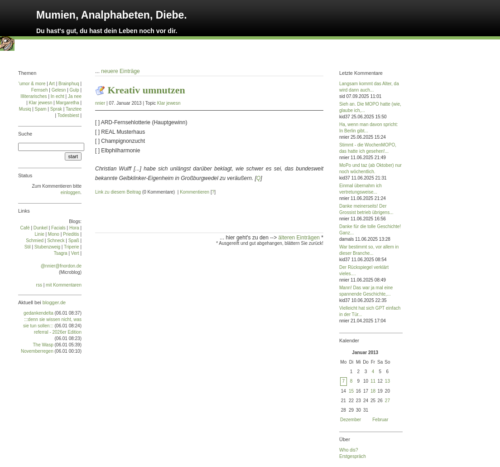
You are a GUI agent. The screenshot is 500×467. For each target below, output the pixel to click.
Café (25, 227)
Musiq (25, 109)
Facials (58, 227)
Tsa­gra (60, 253)
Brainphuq (68, 83)
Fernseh (39, 90)
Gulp (74, 90)
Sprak (56, 109)
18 (372, 391)
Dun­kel (41, 227)
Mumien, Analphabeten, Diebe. (111, 15)
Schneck (55, 240)
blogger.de (54, 302)
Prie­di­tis (71, 234)
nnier (100, 103)
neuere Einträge (120, 71)
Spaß (73, 240)
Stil (27, 246)
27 (387, 400)
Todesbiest (68, 115)
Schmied (34, 240)
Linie (39, 234)
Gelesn (59, 90)
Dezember (350, 419)
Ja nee (75, 96)
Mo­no (53, 234)
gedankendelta (38, 313)
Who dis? (348, 450)
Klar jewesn (169, 103)
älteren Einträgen (300, 237)
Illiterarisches (33, 96)
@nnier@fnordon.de (61, 265)
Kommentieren (194, 192)
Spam (41, 109)
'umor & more (32, 83)
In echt (57, 96)
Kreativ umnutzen (146, 90)
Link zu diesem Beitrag (118, 192)
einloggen (70, 192)
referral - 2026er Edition (58, 332)
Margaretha (67, 102)
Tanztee (74, 109)
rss (39, 284)
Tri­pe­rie (71, 246)
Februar (380, 419)
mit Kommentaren (64, 284)
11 (372, 381)
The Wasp (43, 344)
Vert (75, 253)
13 (387, 381)
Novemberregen (37, 351)
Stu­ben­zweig (47, 246)
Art (52, 83)
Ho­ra (74, 227)
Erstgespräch (352, 456)
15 (351, 391)
